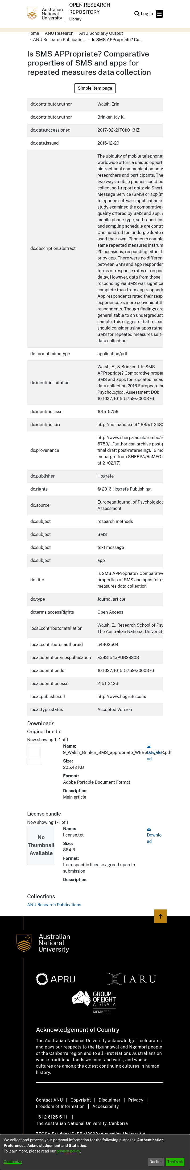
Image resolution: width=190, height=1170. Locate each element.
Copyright (81, 1100)
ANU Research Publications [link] (59, 39)
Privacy (135, 1100)
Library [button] (75, 19)
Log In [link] (147, 13)
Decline (156, 1162)
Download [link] (154, 752)
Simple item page (95, 88)
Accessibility (105, 1106)
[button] (137, 14)
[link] (54, 904)
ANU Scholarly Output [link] (101, 33)
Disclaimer (109, 1100)
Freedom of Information (60, 1106)
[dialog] (95, 1152)
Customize (13, 1162)
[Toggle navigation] (159, 14)
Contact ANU (49, 1100)
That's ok (175, 1162)
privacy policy (68, 1151)
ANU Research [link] (59, 33)
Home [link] (33, 33)
